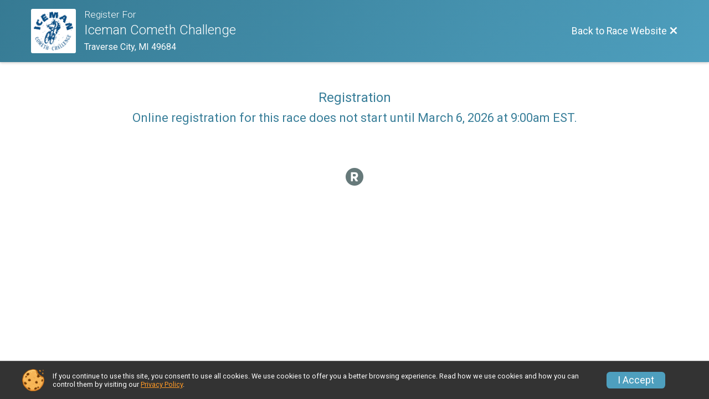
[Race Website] (57, 31)
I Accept (636, 380)
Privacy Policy (162, 384)
